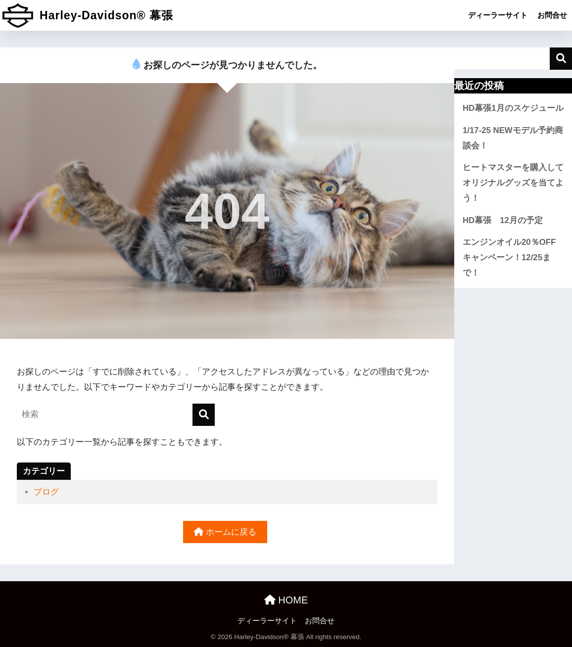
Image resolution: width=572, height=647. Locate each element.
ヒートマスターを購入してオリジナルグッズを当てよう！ (513, 182)
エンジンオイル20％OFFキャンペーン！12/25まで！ (509, 257)
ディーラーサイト (497, 15)
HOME (286, 600)
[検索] (203, 415)
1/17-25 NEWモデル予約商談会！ (513, 138)
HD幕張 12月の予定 (503, 220)
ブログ (46, 492)
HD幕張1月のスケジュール (513, 108)
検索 (561, 58)
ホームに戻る (225, 532)
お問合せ (552, 15)
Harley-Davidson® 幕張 (87, 15)
